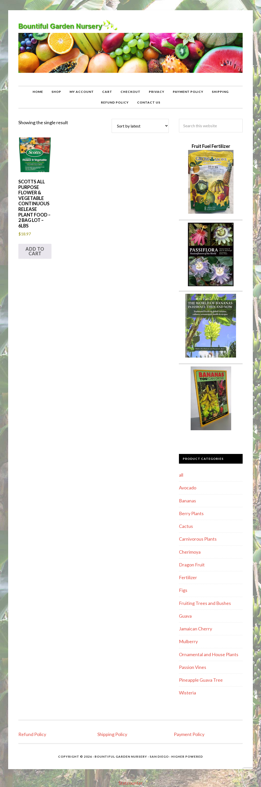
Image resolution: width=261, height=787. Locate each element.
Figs (183, 590)
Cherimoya (190, 552)
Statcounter (131, 783)
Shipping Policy (112, 734)
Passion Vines (192, 667)
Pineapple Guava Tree (201, 680)
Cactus (186, 526)
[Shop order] (140, 126)
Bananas (187, 500)
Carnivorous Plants (198, 539)
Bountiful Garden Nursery (130, 48)
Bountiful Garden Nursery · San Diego (132, 756)
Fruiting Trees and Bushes (205, 603)
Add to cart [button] (34, 251)
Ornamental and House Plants (208, 654)
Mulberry (188, 641)
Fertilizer (188, 577)
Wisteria (187, 692)
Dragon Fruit (192, 564)
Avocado (187, 487)
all (181, 475)
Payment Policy (189, 734)
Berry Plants (191, 513)
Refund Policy (32, 734)
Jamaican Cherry (195, 628)
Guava (185, 616)
